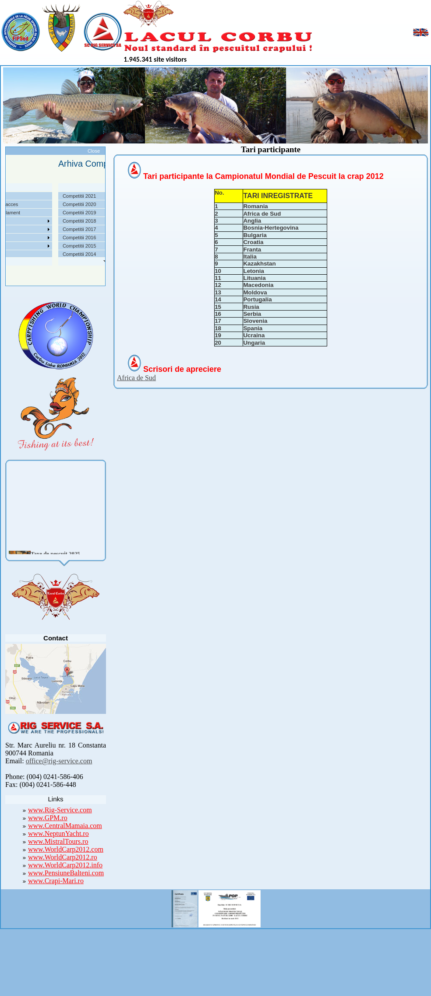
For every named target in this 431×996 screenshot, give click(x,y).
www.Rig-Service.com (60, 810)
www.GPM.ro (47, 817)
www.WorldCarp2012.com (65, 849)
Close (94, 151)
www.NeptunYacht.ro (58, 833)
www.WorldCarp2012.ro (62, 857)
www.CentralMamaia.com (65, 825)
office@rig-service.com (59, 761)
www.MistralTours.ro (58, 841)
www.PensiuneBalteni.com (66, 873)
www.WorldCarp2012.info (65, 865)
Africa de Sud (136, 377)
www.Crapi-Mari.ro (56, 880)
